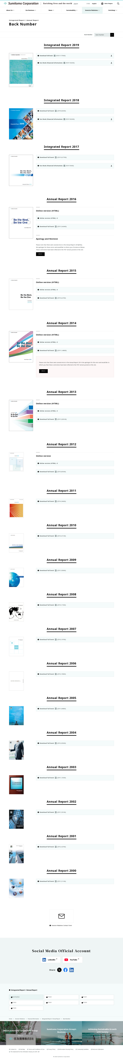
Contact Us (13, 1050)
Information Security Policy (66, 1050)
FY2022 (14, 1002)
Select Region (108, 3)
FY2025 (14, 1009)
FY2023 (49, 1002)
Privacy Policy (51, 1050)
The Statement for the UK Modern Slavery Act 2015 (24, 1053)
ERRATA (41, 254)
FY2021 (85, 996)
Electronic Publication (98, 1050)
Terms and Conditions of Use (36, 1050)
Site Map (22, 1050)
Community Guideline (83, 1050)
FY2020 (49, 996)
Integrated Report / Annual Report (23, 989)
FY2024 (85, 1002)
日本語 (88, 3)
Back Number (16, 996)
